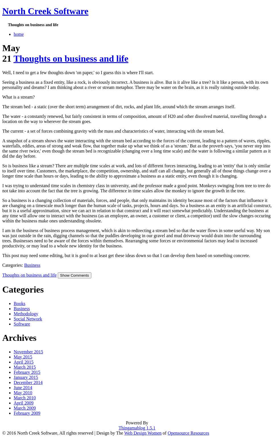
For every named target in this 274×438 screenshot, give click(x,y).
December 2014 (28, 382)
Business (32, 265)
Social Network (28, 318)
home (19, 34)
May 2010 (23, 392)
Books (19, 303)
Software (22, 324)
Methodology (26, 313)
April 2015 (24, 362)
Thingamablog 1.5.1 (137, 428)
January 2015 (26, 377)
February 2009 (27, 413)
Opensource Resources (188, 433)
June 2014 (23, 387)
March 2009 (25, 408)
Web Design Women (142, 433)
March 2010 (25, 397)
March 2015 (25, 367)
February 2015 (27, 372)
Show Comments (74, 275)
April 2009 (24, 403)
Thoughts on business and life (70, 58)
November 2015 (28, 351)
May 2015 (23, 356)
